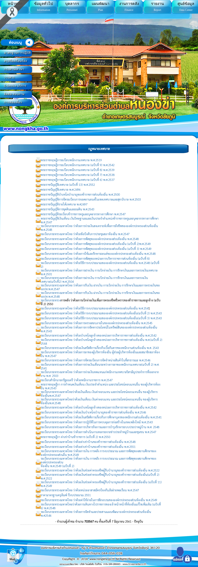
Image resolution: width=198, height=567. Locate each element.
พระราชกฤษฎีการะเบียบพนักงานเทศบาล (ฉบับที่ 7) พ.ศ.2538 (78, 175)
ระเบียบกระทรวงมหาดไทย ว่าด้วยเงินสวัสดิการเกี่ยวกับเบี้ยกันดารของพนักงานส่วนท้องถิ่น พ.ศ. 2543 (100, 348)
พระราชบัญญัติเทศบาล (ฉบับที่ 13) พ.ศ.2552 (68, 184)
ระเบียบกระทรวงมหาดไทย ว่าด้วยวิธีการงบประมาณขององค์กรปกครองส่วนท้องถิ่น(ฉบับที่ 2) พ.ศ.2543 (101, 313)
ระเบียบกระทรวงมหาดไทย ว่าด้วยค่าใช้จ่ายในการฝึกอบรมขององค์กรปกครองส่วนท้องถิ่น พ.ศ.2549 (99, 500)
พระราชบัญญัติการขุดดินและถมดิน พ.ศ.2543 (67, 209)
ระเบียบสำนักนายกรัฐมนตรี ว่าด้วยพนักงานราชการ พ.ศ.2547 (77, 380)
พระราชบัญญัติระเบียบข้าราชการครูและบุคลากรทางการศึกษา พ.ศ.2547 (83, 214)
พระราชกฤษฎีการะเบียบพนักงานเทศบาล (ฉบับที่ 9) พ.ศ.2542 (78, 165)
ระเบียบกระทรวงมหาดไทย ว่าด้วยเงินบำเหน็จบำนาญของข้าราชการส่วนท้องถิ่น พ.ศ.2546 (93, 412)
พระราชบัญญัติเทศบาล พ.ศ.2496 (61, 189)
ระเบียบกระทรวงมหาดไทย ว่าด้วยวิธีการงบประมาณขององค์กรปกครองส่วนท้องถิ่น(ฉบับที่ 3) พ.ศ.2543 (101, 318)
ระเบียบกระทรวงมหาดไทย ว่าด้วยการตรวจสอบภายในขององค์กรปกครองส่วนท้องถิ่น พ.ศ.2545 (96, 323)
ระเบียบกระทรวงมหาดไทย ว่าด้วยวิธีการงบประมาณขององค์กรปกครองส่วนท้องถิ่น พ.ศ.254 (94, 308)
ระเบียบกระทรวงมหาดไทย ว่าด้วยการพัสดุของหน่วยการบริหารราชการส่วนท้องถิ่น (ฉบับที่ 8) (95, 258)
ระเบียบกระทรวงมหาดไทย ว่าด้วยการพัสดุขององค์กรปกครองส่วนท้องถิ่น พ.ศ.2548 (90, 239)
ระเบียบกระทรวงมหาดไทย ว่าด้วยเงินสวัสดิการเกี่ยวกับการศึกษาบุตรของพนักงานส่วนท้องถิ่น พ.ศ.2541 (101, 417)
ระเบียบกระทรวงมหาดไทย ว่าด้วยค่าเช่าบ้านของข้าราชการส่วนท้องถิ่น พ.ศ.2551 (88, 446)
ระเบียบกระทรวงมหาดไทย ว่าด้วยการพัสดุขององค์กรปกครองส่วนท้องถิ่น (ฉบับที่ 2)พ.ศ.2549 (96, 244)
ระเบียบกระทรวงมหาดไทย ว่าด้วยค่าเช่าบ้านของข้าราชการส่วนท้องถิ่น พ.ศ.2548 (88, 442)
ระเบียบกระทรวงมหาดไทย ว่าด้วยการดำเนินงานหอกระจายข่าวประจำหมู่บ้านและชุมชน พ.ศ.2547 (98, 432)
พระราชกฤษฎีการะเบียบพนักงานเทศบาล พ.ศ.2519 (71, 160)
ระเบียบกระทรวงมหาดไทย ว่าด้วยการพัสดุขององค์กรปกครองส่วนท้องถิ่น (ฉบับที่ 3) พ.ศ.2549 (96, 248)
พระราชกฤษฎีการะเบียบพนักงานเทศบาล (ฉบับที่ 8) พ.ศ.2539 (78, 170)
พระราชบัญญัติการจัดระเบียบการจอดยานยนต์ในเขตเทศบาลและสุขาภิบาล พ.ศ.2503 (91, 199)
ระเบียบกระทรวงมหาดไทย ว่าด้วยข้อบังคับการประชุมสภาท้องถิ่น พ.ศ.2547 (85, 234)
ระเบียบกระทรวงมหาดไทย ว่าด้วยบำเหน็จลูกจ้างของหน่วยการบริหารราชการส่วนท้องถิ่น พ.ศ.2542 (99, 335)
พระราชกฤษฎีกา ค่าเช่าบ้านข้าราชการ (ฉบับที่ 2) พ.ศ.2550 (75, 437)
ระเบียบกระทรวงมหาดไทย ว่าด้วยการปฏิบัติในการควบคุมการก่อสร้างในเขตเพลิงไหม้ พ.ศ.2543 (97, 422)
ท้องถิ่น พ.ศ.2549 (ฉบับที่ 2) (57, 466)
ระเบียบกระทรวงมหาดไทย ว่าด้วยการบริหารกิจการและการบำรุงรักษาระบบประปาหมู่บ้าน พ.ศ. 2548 (100, 427)
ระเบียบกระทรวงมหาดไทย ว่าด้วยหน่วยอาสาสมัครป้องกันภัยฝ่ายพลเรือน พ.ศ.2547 (90, 490)
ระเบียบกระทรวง (51, 300)
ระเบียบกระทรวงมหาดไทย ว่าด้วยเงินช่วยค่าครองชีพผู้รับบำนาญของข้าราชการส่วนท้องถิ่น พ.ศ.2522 (100, 470)
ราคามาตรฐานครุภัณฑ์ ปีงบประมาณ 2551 (66, 495)
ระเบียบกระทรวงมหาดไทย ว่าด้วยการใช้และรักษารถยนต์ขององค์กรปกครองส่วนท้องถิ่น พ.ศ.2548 (98, 253)
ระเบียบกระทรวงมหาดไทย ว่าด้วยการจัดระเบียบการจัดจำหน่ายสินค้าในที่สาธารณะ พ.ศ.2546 (95, 360)
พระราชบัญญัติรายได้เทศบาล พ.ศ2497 (64, 204)
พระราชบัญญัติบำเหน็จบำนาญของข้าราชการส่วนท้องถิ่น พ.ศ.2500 (80, 194)
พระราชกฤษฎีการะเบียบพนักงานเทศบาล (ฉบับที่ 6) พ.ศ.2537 (78, 179)
